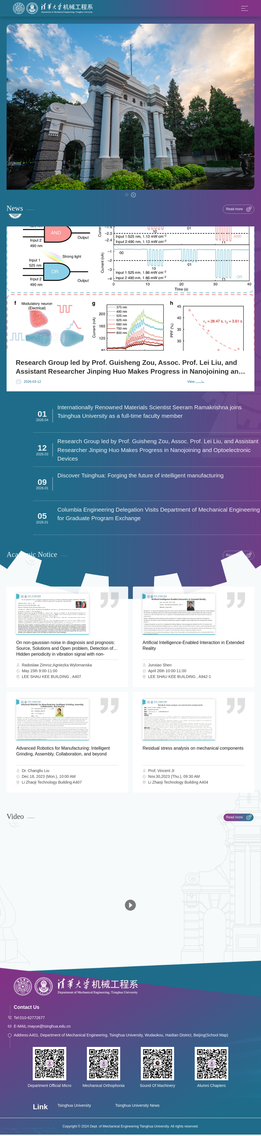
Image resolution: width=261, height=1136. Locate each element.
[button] (126, 194)
